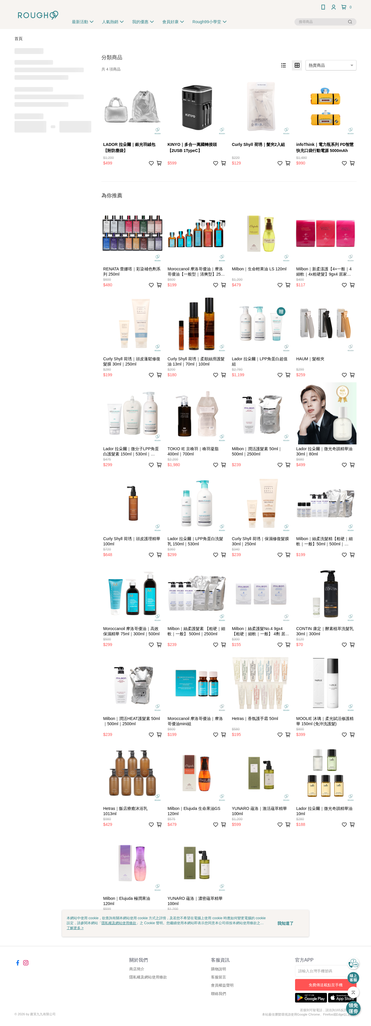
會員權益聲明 (222, 985)
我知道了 (285, 923)
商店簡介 (136, 969)
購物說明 (218, 969)
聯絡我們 (218, 993)
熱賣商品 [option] (317, 65)
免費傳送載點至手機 (326, 985)
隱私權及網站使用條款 (148, 977)
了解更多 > (75, 928)
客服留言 (218, 977)
